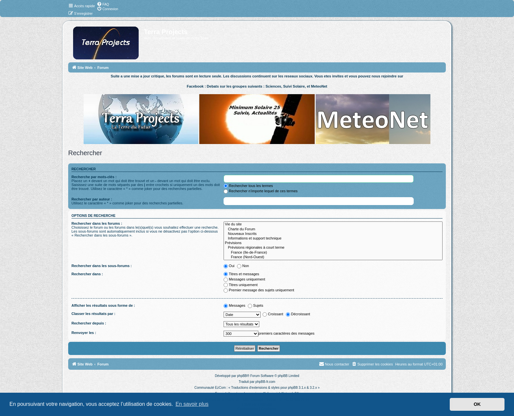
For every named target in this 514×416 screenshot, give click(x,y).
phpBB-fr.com (265, 382)
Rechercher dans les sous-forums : (101, 266)
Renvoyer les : (83, 333)
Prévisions (333, 243)
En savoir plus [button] (191, 404)
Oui (229, 266)
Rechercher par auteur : (91, 199)
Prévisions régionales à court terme (333, 247)
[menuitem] (103, 4)
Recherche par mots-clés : (94, 177)
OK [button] (477, 404)
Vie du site (333, 224)
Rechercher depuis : (88, 323)
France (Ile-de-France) (333, 252)
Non (243, 266)
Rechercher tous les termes (248, 186)
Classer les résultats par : (93, 314)
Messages (234, 305)
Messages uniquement (244, 279)
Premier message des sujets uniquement (259, 290)
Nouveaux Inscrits (333, 234)
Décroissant (298, 314)
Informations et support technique (333, 238)
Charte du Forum (333, 229)
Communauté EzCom (210, 387)
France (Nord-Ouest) (333, 257)
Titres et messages (241, 274)
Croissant (273, 314)
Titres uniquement (241, 285)
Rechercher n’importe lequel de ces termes (261, 191)
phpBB (242, 376)
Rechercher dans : (87, 274)
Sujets (255, 305)
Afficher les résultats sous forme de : (103, 305)
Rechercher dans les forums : (96, 223)
